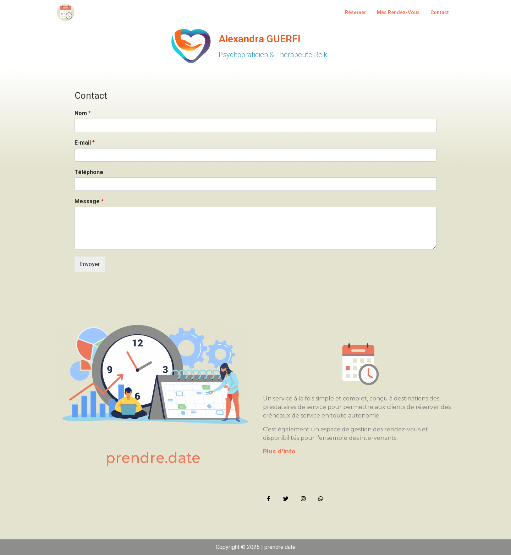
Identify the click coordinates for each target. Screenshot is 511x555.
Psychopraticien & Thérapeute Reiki (274, 54)
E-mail (85, 142)
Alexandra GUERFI (260, 39)
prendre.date (152, 458)
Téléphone (89, 172)
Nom (83, 113)
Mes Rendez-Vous (398, 12)
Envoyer (90, 264)
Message (89, 201)
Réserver (355, 12)
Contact (439, 12)
